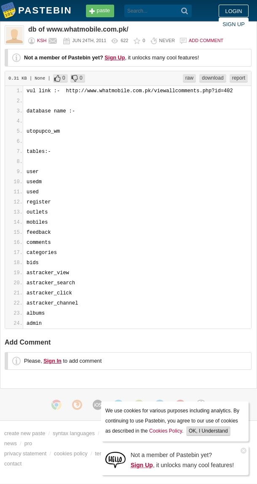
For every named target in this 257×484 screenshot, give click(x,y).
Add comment (206, 40)
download (212, 78)
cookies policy (71, 453)
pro (28, 443)
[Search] (185, 11)
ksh (41, 40)
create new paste (24, 433)
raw (189, 78)
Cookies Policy (165, 431)
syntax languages (74, 433)
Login (233, 11)
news (10, 443)
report (238, 78)
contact (12, 463)
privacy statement (25, 453)
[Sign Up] (115, 459)
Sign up (233, 24)
